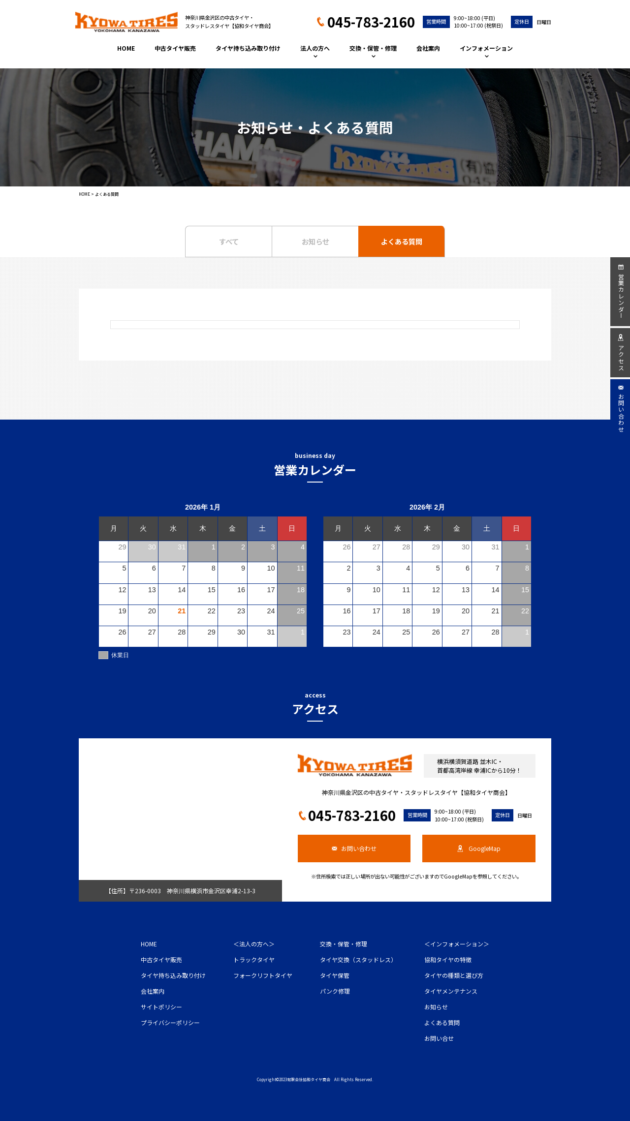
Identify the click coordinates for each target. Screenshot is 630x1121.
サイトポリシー (161, 1006)
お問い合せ (439, 1038)
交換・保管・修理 (373, 50)
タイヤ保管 (334, 975)
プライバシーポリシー (170, 1022)
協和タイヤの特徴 (448, 959)
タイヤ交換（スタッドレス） (358, 959)
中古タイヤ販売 (175, 48)
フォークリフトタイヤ (262, 975)
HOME (126, 48)
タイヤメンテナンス (450, 991)
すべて (229, 241)
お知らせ (315, 241)
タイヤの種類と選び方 (453, 975)
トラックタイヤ (254, 959)
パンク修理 (335, 991)
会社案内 (428, 48)
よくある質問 (401, 241)
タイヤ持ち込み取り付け (248, 48)
